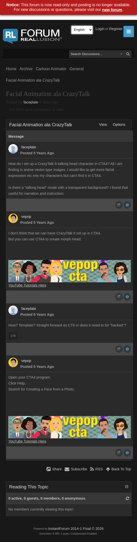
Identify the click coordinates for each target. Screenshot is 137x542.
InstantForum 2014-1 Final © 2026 (75, 529)
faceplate (31, 102)
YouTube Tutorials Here (27, 285)
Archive (26, 69)
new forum (112, 10)
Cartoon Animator (51, 69)
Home (11, 69)
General (77, 69)
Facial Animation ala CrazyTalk (33, 80)
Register (116, 29)
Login (100, 29)
